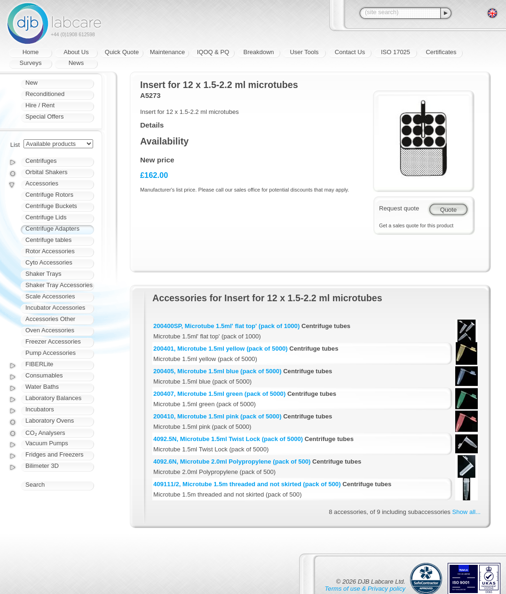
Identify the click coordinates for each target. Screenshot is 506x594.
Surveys (31, 62)
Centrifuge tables (48, 239)
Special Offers (44, 116)
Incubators (39, 409)
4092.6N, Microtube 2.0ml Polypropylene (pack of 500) (231, 461)
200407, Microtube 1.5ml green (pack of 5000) (219, 393)
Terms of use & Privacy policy (365, 588)
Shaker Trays (43, 273)
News (76, 62)
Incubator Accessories (55, 307)
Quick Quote (122, 52)
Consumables (44, 375)
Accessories (41, 183)
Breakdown (258, 52)
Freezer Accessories (53, 341)
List (15, 144)
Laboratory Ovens (49, 420)
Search (35, 484)
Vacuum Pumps (46, 443)
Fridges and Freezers (54, 454)
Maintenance (167, 52)
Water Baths (42, 386)
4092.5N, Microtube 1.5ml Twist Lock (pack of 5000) (228, 438)
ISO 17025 (395, 52)
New (31, 82)
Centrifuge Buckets (51, 205)
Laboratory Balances (53, 397)
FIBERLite (39, 364)
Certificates (441, 52)
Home (31, 52)
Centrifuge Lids (45, 217)
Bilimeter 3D (42, 465)
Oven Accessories (49, 330)
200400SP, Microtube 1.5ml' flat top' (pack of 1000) (226, 325)
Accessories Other (50, 318)
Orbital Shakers (46, 172)
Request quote (399, 208)
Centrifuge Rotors (49, 194)
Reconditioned (44, 93)
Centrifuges (40, 160)
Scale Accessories (50, 296)
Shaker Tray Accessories (59, 285)
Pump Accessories (50, 352)
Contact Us (350, 52)
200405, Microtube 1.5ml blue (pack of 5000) (217, 371)
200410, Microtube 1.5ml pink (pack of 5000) (217, 416)
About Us (75, 52)
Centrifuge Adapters (52, 228)
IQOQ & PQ (213, 52)
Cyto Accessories (48, 262)
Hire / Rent (40, 105)
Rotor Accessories (50, 251)
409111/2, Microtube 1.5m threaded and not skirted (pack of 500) (247, 484)
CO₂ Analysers (45, 432)
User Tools (304, 52)
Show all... (466, 511)
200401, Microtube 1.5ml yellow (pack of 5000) (220, 348)
